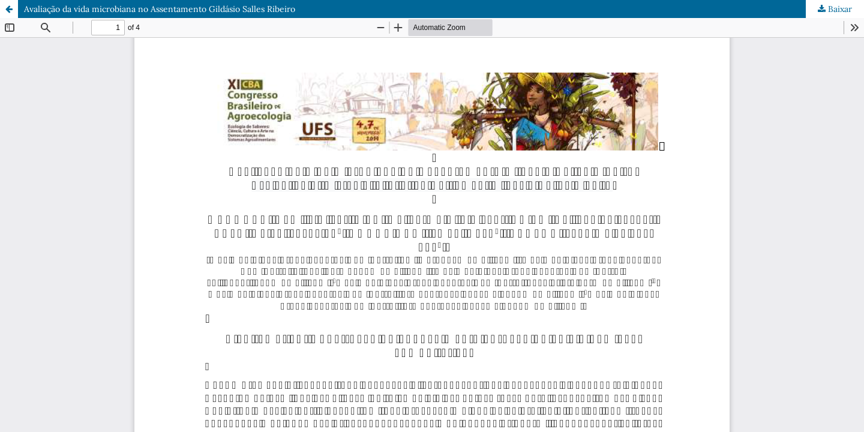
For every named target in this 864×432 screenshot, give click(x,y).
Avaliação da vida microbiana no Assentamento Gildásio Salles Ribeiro (159, 9)
